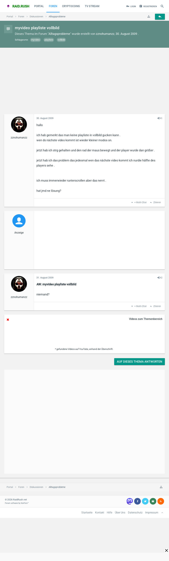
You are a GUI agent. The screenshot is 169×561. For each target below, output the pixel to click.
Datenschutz (135, 512)
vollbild (61, 39)
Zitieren (157, 202)
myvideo (35, 39)
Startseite (86, 512)
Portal (39, 6)
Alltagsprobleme (59, 33)
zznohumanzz (105, 33)
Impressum (151, 512)
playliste (49, 39)
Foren (53, 6)
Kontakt (99, 512)
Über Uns (120, 512)
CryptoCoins (71, 6)
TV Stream (92, 6)
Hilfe (109, 512)
